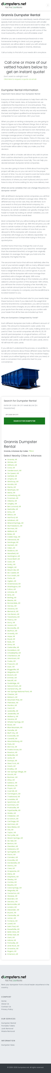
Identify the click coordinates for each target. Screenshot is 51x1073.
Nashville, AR (12, 509)
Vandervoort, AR (14, 470)
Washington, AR (14, 586)
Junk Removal (7, 1028)
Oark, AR (11, 937)
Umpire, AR (12, 479)
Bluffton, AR (12, 631)
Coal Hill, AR (12, 791)
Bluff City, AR (12, 733)
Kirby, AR (11, 512)
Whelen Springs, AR (15, 722)
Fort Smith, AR (13, 575)
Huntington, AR (13, 556)
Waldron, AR (12, 550)
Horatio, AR (12, 484)
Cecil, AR (11, 708)
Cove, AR (11, 467)
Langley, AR (12, 503)
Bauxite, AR (12, 885)
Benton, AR (12, 843)
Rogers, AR (11, 951)
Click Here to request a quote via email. (20, 79)
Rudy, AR (11, 642)
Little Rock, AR (13, 946)
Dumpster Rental (8, 1023)
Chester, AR (12, 694)
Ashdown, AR (12, 520)
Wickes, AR (11, 462)
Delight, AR (11, 567)
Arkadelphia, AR (14, 653)
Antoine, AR (12, 592)
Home (3, 1001)
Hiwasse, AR (12, 896)
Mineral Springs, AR (15, 523)
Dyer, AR (11, 666)
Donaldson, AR (13, 650)
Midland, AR (12, 531)
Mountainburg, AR (14, 741)
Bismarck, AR (12, 611)
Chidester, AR (13, 816)
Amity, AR (11, 564)
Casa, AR (11, 868)
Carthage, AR (13, 821)
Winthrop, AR (12, 481)
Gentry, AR (11, 865)
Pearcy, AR (11, 619)
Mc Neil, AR (11, 841)
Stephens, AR (13, 876)
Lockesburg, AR (13, 495)
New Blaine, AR (13, 827)
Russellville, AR (13, 929)
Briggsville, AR (13, 669)
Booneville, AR (13, 628)
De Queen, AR (13, 473)
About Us (5, 1004)
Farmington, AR (13, 794)
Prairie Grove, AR (14, 749)
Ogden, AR (11, 581)
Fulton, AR (11, 589)
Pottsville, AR (12, 943)
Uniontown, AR (13, 658)
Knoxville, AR (12, 860)
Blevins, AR (11, 600)
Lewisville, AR (12, 711)
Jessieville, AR (13, 713)
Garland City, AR (14, 689)
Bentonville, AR (13, 904)
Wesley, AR (12, 879)
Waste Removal (8, 1031)
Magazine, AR (13, 672)
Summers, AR (13, 805)
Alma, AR (11, 644)
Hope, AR (11, 636)
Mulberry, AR (12, 716)
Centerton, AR (13, 893)
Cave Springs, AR (14, 888)
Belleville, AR (12, 755)
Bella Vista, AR (13, 932)
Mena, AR (11, 492)
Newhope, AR (13, 490)
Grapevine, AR (13, 871)
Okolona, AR (12, 608)
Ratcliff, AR (11, 680)
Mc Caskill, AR (13, 573)
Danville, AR (12, 730)
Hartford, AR (12, 517)
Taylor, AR (11, 832)
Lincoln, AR (11, 774)
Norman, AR (12, 528)
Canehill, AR (12, 738)
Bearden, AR (12, 899)
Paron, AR (11, 854)
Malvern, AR (12, 697)
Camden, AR (12, 857)
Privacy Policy (7, 1009)
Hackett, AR (12, 545)
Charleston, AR (13, 655)
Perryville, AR (12, 835)
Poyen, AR (11, 788)
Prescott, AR (12, 664)
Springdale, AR (13, 852)
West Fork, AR (13, 763)
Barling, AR (11, 597)
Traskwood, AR (13, 796)
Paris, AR (11, 744)
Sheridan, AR (12, 846)
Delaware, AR (13, 849)
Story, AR (11, 622)
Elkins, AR (11, 874)
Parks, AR (11, 578)
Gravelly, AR (12, 633)
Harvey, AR (11, 606)
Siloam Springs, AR (15, 838)
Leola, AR (11, 758)
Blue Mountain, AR (14, 727)
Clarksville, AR (13, 915)
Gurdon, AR (12, 705)
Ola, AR (10, 829)
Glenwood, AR (13, 539)
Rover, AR (11, 725)
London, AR (12, 907)
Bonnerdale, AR (13, 603)
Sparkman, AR (13, 802)
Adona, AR (11, 940)
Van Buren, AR (13, 614)
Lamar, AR (11, 918)
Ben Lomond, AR (14, 506)
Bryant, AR (11, 912)
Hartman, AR (12, 824)
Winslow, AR (12, 785)
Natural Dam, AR (14, 686)
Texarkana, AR (13, 617)
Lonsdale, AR (12, 799)
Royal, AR (11, 639)
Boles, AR (11, 534)
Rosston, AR (12, 752)
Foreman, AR (12, 498)
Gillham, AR (12, 465)
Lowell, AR (11, 923)
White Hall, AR (13, 935)
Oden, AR (11, 548)
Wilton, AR (11, 514)
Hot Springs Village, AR (16, 772)
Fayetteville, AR (13, 810)
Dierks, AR (11, 487)
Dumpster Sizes (8, 1045)
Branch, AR (12, 675)
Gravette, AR (12, 948)
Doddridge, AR (13, 683)
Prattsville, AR (13, 807)
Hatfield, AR (12, 476)
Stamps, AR (12, 760)
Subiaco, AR (12, 783)
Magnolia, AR (12, 890)
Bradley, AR (12, 769)
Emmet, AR (12, 677)
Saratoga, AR (12, 542)
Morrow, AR (12, 747)
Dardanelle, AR (13, 863)
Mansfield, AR (13, 553)
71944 (31, 451)
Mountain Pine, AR (14, 700)
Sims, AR (10, 595)
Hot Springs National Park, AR (19, 691)
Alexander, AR (13, 910)
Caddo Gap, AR (13, 537)
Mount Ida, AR (13, 570)
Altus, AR (11, 780)
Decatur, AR (12, 901)
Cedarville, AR (13, 647)
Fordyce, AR (12, 921)
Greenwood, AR (13, 584)
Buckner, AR (12, 777)
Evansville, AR (13, 736)
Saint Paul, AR (13, 926)
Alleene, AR (12, 501)
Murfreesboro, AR (14, 526)
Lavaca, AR (11, 625)
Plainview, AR (12, 702)
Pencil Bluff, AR (13, 559)
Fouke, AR (11, 661)
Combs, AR (12, 882)
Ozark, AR (11, 766)
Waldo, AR (11, 813)
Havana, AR (12, 719)
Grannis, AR (12, 459)
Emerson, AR (12, 954)
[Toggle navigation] (48, 5)
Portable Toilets (8, 1026)
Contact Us (6, 1006)
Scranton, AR (12, 818)
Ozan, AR (11, 562)
